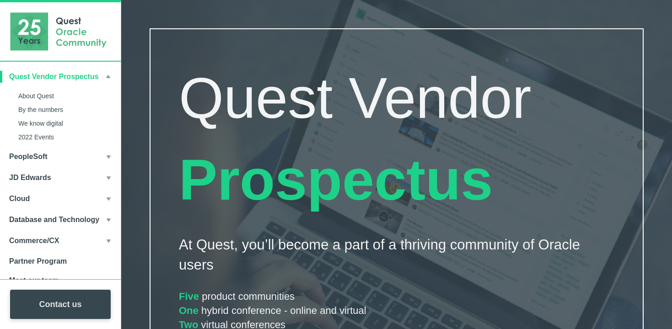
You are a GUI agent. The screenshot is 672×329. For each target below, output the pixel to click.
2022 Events (36, 137)
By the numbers (40, 109)
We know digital (40, 123)
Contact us (60, 304)
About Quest (36, 96)
